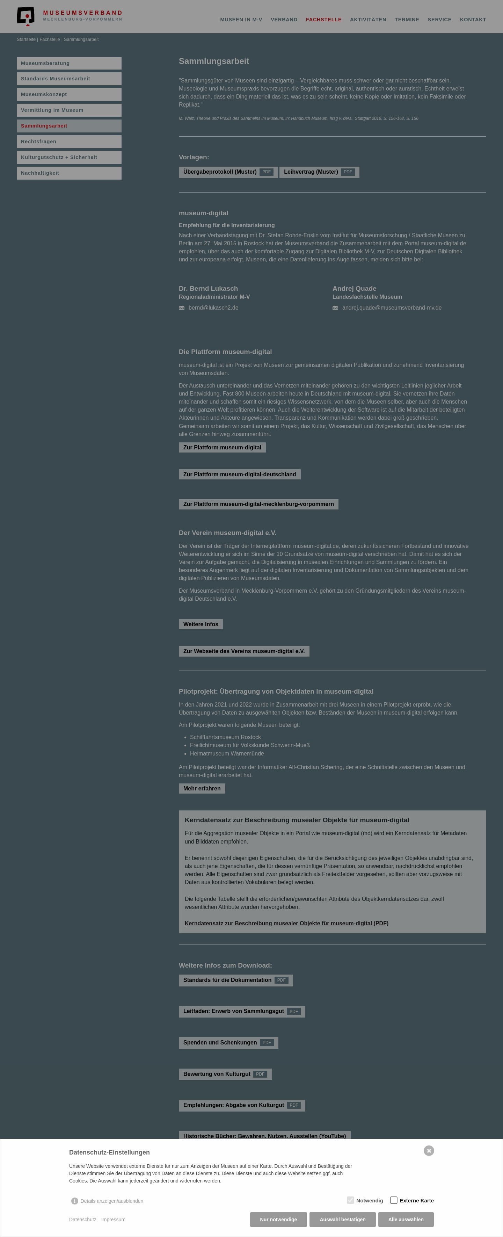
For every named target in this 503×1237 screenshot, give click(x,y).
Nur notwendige (278, 1219)
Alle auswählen (406, 1219)
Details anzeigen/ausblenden (112, 1201)
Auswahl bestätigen (342, 1219)
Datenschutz (82, 1219)
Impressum (113, 1219)
